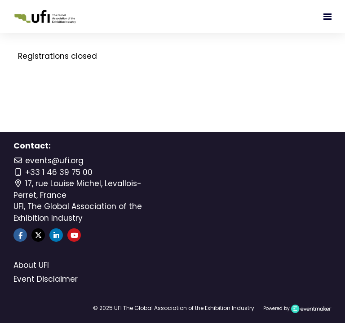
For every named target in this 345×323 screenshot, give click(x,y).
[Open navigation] (327, 16)
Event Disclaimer (45, 279)
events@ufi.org (48, 160)
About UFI (31, 265)
